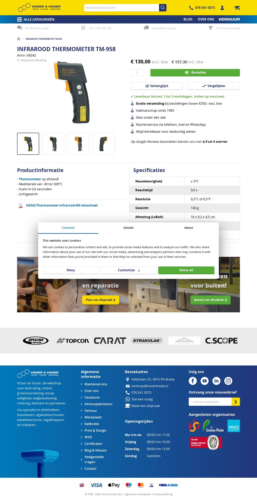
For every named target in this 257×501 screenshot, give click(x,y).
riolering (23, 403)
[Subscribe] (236, 402)
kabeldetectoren (29, 420)
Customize (129, 270)
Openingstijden (139, 421)
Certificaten (93, 444)
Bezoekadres (136, 371)
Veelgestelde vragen (94, 459)
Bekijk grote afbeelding (33, 129)
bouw (49, 393)
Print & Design (95, 430)
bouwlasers (26, 415)
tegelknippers (54, 420)
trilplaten (29, 425)
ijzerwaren (57, 403)
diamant (38, 403)
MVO (88, 437)
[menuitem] (34, 19)
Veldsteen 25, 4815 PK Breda (153, 379)
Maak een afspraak (146, 406)
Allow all (186, 270)
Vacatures (92, 397)
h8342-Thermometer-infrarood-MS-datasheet (62, 205)
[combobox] (125, 7)
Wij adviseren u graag (36, 28)
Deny (71, 270)
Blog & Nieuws (96, 450)
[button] (54, 142)
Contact (90, 469)
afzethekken (50, 410)
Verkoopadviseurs (98, 404)
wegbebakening (45, 398)
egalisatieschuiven (50, 415)
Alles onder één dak (100, 28)
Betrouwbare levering (164, 28)
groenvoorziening (30, 393)
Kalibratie (92, 424)
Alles (139, 117)
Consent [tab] (68, 228)
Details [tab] (128, 228)
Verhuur (91, 411)
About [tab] (188, 228)
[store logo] (39, 8)
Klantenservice (96, 384)
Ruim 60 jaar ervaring (228, 28)
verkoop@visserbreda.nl (150, 386)
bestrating (33, 388)
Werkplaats (93, 417)
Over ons (92, 391)
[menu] (128, 19)
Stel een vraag (142, 399)
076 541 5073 (205, 7)
